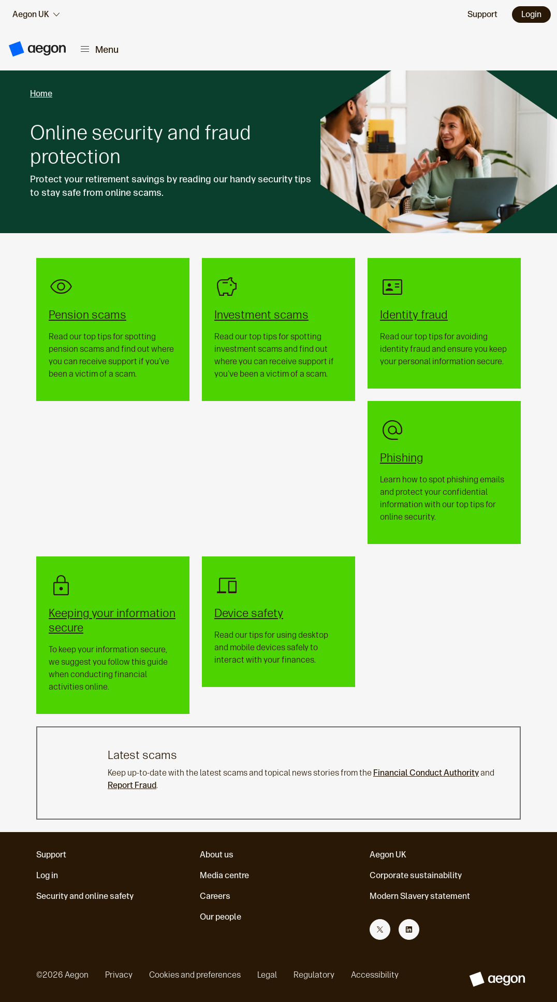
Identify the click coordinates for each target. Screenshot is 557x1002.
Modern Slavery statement (420, 896)
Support (51, 855)
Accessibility (375, 975)
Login (531, 14)
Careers (215, 896)
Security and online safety (85, 896)
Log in (47, 875)
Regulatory (314, 975)
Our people (220, 917)
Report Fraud (132, 785)
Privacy (119, 975)
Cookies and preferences (195, 975)
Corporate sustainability (416, 875)
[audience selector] (36, 14)
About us (216, 855)
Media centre (224, 875)
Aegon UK (388, 855)
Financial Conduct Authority (426, 773)
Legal (267, 975)
